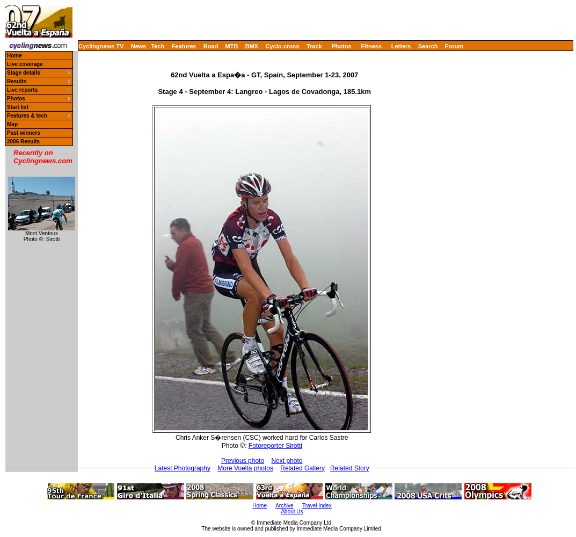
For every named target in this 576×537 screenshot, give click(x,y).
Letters (401, 46)
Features (184, 46)
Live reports (22, 90)
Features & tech (27, 116)
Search (428, 46)
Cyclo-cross (283, 46)
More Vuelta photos (245, 468)
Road (210, 46)
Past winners (23, 133)
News (139, 46)
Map (12, 124)
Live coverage (25, 64)
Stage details (23, 73)
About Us (292, 511)
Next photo (286, 461)
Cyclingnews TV (100, 46)
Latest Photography (182, 468)
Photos (341, 46)
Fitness (371, 46)
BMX (251, 46)
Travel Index (317, 506)
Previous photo (242, 461)
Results (16, 81)
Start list (17, 107)
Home (14, 56)
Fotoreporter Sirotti (275, 445)
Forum (454, 46)
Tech (157, 46)
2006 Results (23, 141)
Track (314, 46)
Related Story (349, 468)
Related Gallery (302, 468)
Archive (284, 506)
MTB (231, 46)
